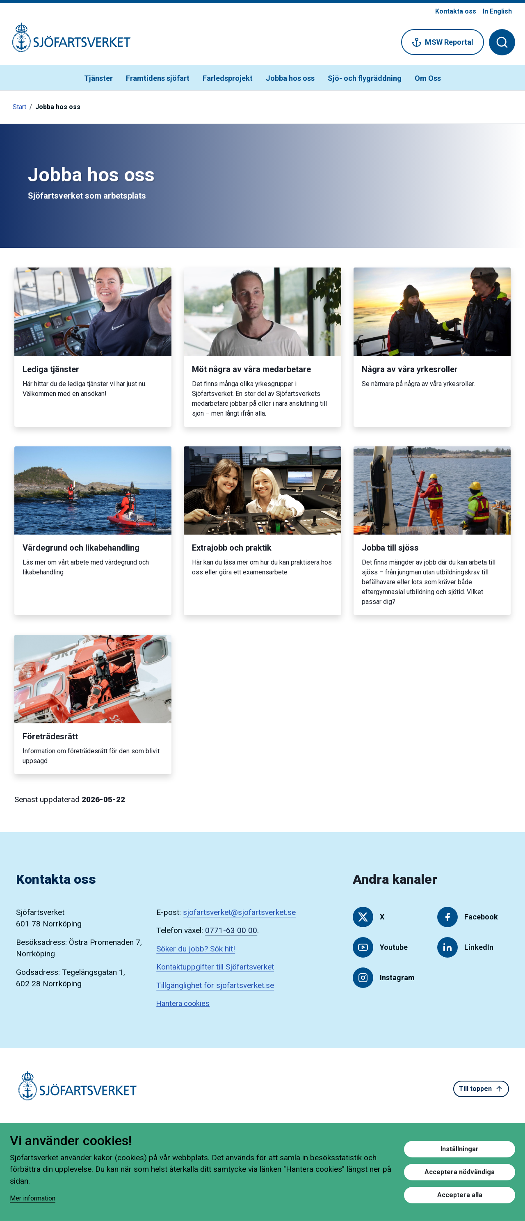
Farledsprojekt (228, 78)
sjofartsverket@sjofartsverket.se (239, 912)
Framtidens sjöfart (157, 78)
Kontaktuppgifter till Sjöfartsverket (215, 967)
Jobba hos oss (290, 78)
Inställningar (460, 1149)
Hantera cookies (183, 1003)
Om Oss (428, 78)
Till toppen (481, 1089)
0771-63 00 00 (231, 930)
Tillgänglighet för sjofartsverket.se (215, 985)
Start (19, 107)
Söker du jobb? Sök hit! (195, 948)
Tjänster (98, 78)
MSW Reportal (442, 42)
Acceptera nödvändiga (460, 1172)
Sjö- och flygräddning (365, 78)
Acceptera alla (459, 1195)
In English (497, 11)
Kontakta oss (455, 11)
